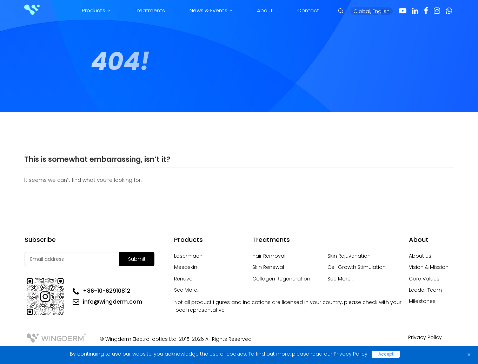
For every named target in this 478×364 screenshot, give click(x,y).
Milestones (422, 301)
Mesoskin (185, 267)
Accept (385, 354)
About (265, 10)
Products (93, 10)
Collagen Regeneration (281, 278)
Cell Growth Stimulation (356, 267)
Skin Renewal (268, 267)
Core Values (424, 278)
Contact (308, 10)
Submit (137, 259)
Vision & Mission (429, 267)
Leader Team (425, 289)
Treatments (150, 10)
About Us (420, 255)
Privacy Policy (425, 337)
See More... (187, 289)
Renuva (183, 278)
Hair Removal (268, 255)
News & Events (208, 10)
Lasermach (188, 255)
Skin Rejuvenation (349, 255)
